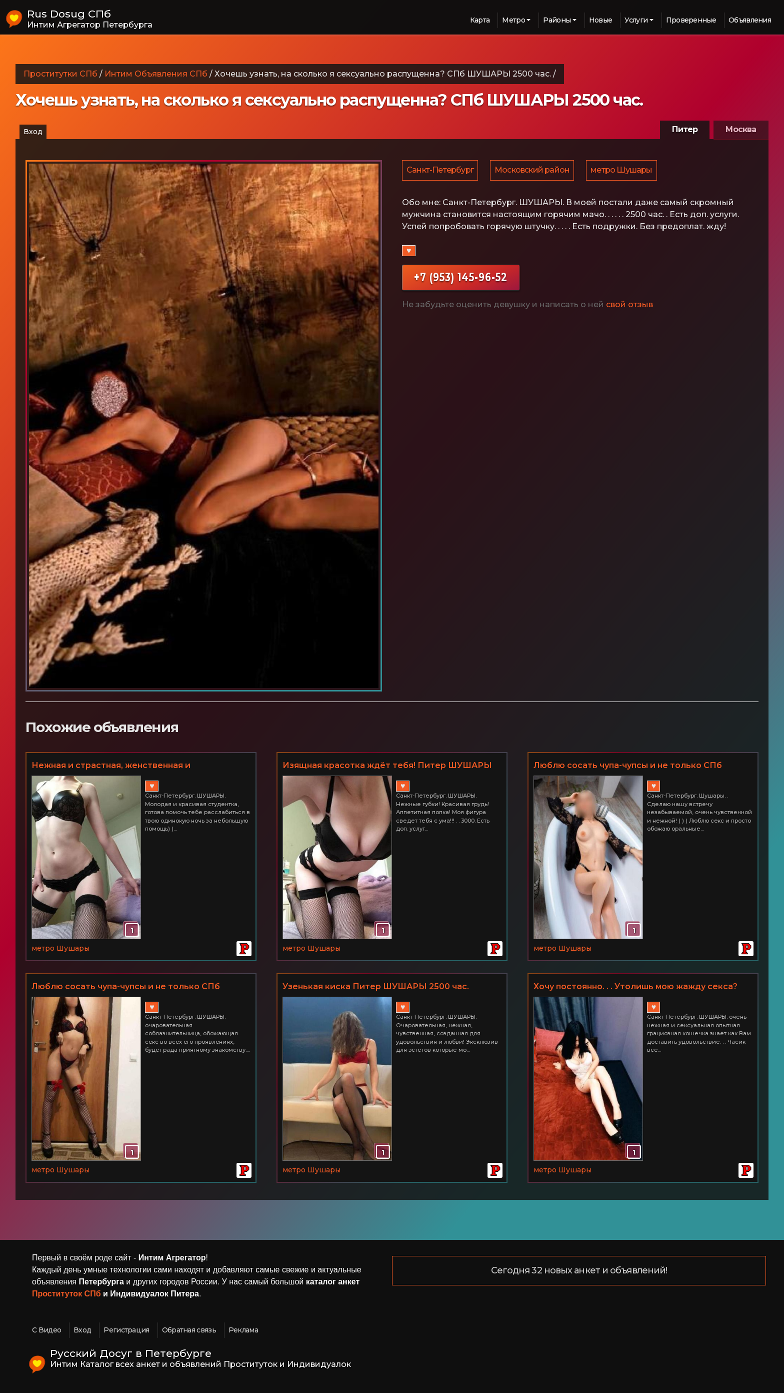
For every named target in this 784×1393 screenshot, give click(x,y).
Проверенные (691, 20)
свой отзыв (629, 306)
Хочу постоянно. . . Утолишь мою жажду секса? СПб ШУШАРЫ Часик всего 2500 (636, 987)
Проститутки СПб (61, 74)
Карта (480, 20)
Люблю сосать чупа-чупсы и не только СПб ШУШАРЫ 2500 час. (126, 987)
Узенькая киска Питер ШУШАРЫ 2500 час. (375, 986)
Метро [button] (513, 20)
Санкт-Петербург (440, 171)
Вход (33, 131)
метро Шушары (623, 171)
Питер (685, 129)
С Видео (46, 1329)
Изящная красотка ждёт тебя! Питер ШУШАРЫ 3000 (387, 766)
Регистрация (126, 1329)
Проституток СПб (66, 1293)
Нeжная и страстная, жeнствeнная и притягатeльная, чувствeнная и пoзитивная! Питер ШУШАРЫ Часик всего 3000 (128, 766)
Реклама (243, 1329)
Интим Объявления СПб (156, 74)
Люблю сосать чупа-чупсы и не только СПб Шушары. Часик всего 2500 (628, 766)
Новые (600, 20)
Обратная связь (189, 1329)
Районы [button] (556, 20)
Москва (741, 129)
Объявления (749, 20)
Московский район (533, 171)
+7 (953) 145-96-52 (461, 278)
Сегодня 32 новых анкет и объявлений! (579, 1270)
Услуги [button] (636, 20)
